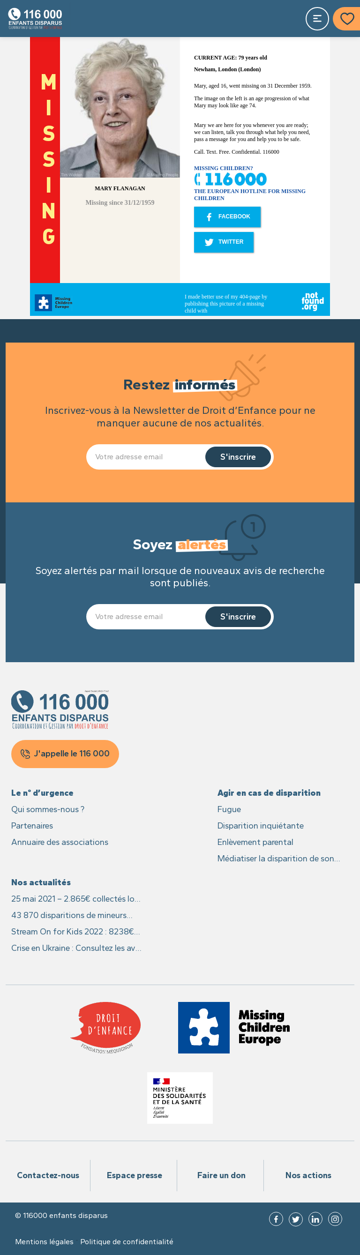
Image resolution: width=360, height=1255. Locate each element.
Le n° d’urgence (42, 793)
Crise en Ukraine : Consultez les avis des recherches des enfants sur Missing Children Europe (76, 949)
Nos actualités (41, 882)
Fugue (229, 809)
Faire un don (221, 1175)
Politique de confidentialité (126, 1242)
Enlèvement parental (255, 842)
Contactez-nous (48, 1175)
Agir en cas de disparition (269, 793)
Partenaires (32, 826)
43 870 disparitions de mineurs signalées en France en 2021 (69, 916)
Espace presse (134, 1175)
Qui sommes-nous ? (47, 809)
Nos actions (308, 1175)
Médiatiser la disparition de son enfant (276, 859)
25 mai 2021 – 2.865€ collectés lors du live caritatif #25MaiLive (76, 899)
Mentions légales (44, 1242)
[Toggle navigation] (317, 18)
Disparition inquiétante (261, 826)
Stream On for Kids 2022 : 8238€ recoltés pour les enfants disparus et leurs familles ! (73, 932)
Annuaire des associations (59, 842)
